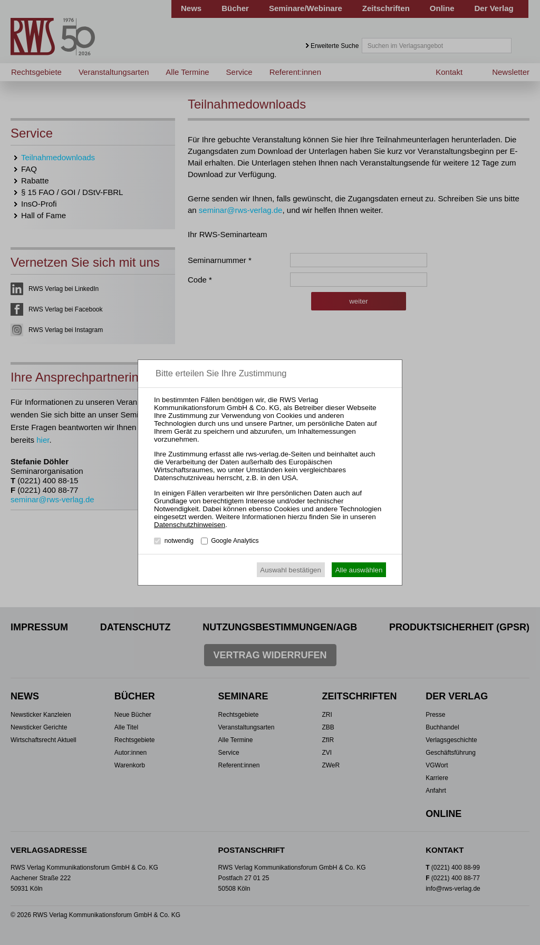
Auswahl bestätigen (290, 570)
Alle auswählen (359, 570)
